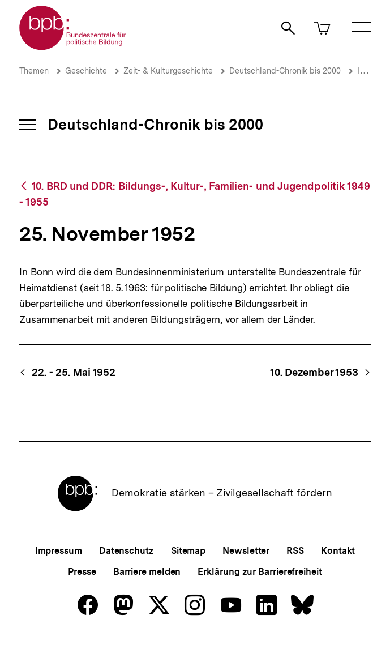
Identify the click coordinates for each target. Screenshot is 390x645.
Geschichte (86, 70)
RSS (295, 550)
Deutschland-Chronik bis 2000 (285, 70)
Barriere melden (147, 571)
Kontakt (338, 550)
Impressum (58, 550)
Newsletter (245, 550)
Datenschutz (126, 550)
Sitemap (188, 550)
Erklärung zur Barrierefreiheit (260, 571)
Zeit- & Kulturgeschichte (168, 70)
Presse (82, 571)
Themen (34, 70)
